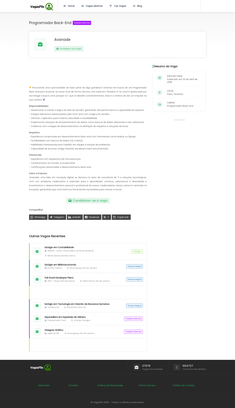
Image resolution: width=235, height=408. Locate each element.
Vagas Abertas (94, 5)
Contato (73, 385)
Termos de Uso (146, 385)
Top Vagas (120, 5)
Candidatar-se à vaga (69, 48)
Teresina (178, 94)
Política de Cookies (184, 385)
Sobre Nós (43, 385)
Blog (139, 5)
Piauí (169, 94)
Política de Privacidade (110, 385)
